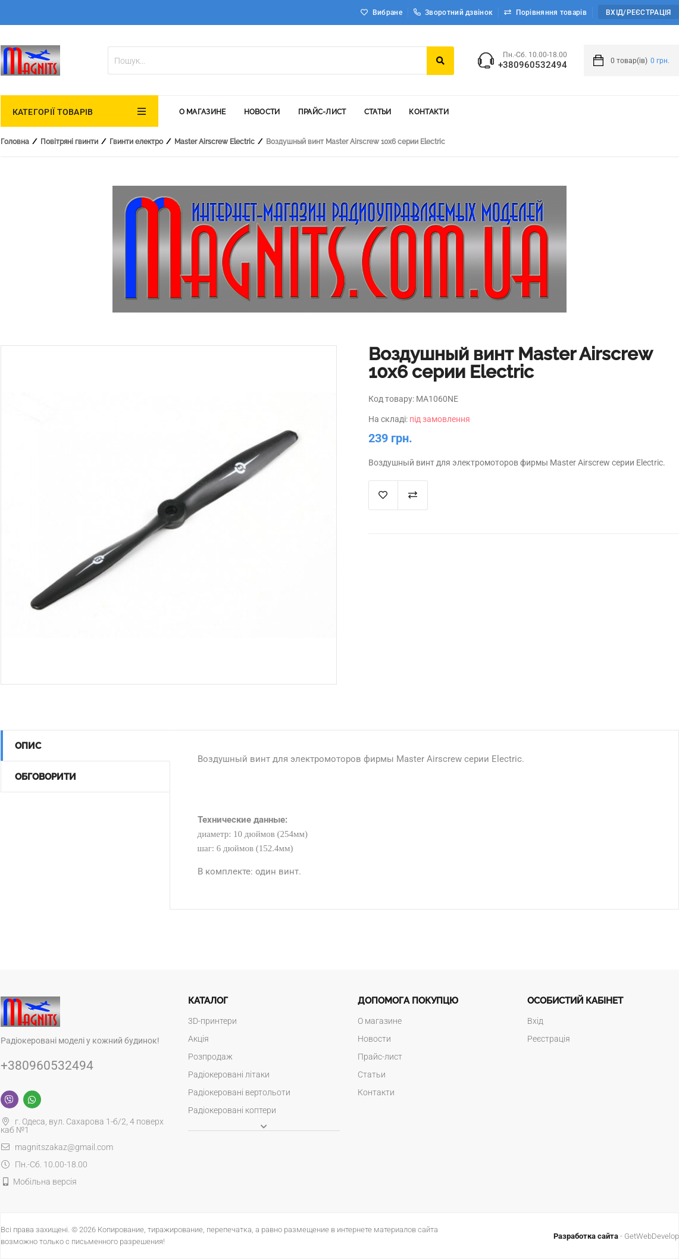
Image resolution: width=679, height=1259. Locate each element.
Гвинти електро (136, 142)
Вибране (387, 12)
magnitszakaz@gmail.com (57, 1147)
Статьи (378, 112)
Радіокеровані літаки (229, 1074)
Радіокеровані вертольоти (239, 1092)
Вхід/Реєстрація (638, 12)
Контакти (428, 112)
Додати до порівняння (413, 495)
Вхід (535, 1021)
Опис (28, 746)
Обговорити (45, 776)
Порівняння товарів (551, 12)
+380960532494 (532, 65)
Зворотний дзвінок (453, 12)
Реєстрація (548, 1039)
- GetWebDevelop (616, 1236)
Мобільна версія (45, 1181)
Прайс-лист (322, 112)
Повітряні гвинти (69, 142)
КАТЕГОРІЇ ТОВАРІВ (52, 112)
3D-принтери (212, 1021)
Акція (198, 1039)
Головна (15, 142)
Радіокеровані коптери (232, 1110)
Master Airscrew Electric (214, 142)
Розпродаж (210, 1056)
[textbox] (267, 60)
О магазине (202, 112)
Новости (262, 112)
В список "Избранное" (383, 495)
